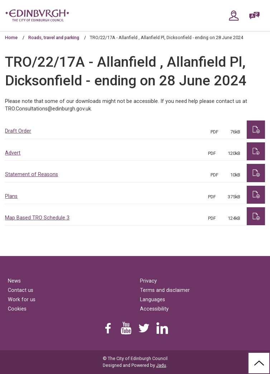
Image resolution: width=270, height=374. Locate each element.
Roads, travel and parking (53, 37)
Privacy (148, 281)
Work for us (21, 300)
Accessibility (154, 309)
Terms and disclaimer (165, 290)
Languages (152, 300)
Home (11, 37)
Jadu (161, 365)
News (14, 281)
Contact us (20, 290)
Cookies (17, 309)
